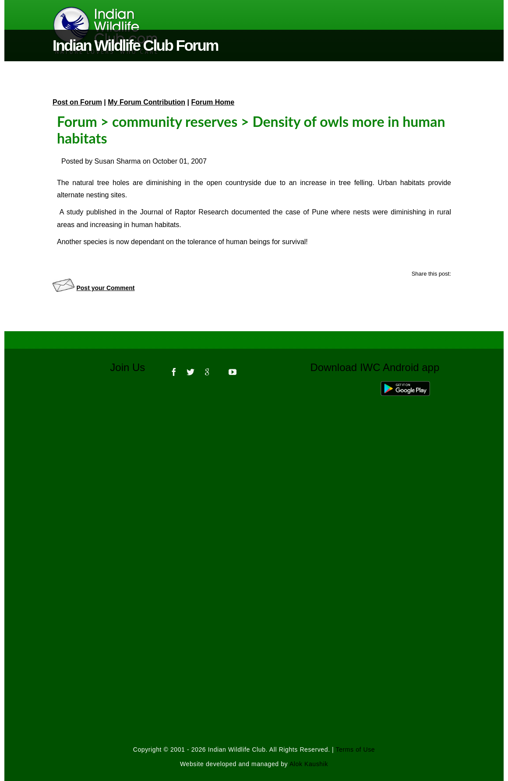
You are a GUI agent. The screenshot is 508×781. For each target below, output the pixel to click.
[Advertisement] (254, 503)
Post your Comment (105, 287)
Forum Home (213, 102)
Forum (77, 121)
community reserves (174, 121)
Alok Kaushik (308, 763)
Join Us (133, 367)
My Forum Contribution (146, 102)
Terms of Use (355, 749)
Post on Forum (77, 102)
